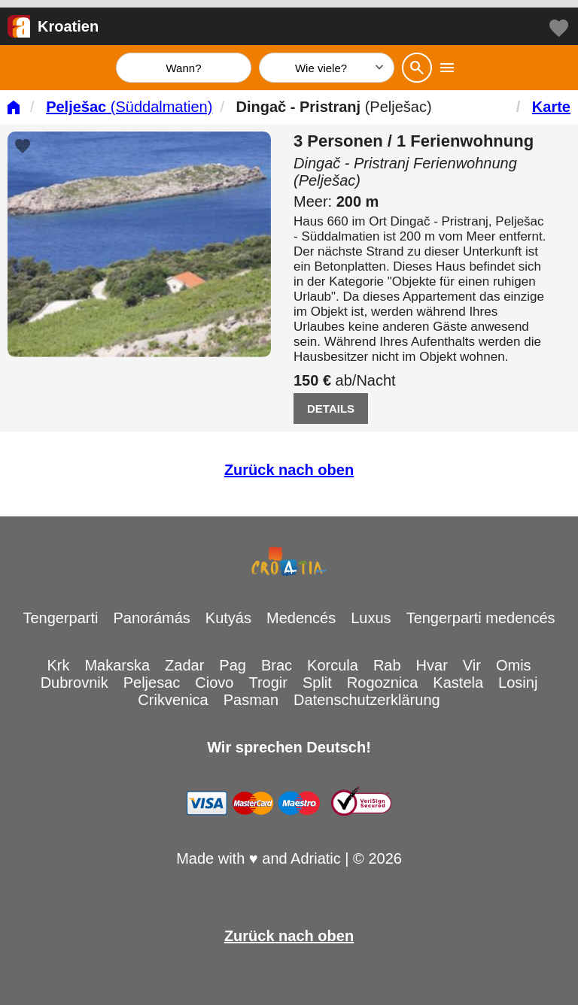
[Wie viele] (326, 68)
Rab (387, 665)
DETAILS (330, 408)
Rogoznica (382, 682)
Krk (58, 665)
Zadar (184, 665)
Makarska (117, 665)
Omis (513, 665)
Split (317, 682)
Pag (232, 665)
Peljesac (152, 682)
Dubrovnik (74, 682)
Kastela (458, 682)
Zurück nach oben (289, 470)
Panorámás (152, 618)
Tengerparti (60, 618)
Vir (472, 665)
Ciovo (214, 682)
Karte (551, 106)
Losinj (517, 682)
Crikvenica (173, 700)
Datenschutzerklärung (367, 700)
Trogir (267, 682)
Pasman (251, 700)
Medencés (301, 618)
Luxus (371, 618)
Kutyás (228, 618)
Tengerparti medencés (480, 618)
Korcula (332, 665)
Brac (276, 665)
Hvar (432, 665)
